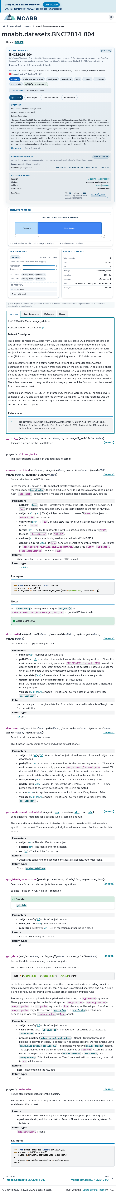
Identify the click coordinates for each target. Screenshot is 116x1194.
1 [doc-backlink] (11, 421)
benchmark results (53, 8)
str (25, 716)
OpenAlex (106, 185)
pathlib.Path (23, 567)
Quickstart (16, 97)
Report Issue (69, 97)
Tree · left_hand (18, 289)
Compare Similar (50, 97)
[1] (43, 327)
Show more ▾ (16, 148)
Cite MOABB (51, 4)
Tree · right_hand (19, 294)
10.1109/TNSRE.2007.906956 (99, 179)
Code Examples (31, 314)
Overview (13, 314)
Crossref (98, 185)
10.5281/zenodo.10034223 (22, 8)
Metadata (49, 314)
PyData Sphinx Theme (94, 1189)
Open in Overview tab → (33, 148)
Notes (62, 314)
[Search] (111, 17)
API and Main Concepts (20, 26)
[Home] (4, 26)
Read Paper (32, 97)
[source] (106, 50)
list (18, 716)
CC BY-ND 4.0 (35, 84)
